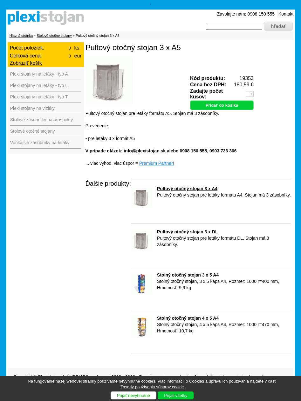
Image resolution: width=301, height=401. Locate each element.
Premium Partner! (156, 163)
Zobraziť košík (26, 63)
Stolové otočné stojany (54, 35)
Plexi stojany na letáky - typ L (39, 85)
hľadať (278, 26)
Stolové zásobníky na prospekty (41, 119)
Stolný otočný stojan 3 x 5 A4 (188, 274)
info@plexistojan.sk (145, 150)
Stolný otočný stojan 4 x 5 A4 (188, 318)
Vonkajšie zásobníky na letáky (40, 142)
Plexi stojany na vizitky (32, 108)
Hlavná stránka (21, 35)
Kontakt (285, 14)
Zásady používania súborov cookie (152, 386)
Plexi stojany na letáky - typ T (39, 96)
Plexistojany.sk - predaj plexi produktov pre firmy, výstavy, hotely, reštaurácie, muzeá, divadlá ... (47, 19)
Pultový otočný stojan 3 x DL (187, 231)
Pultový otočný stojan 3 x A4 (187, 188)
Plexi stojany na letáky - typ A (39, 74)
